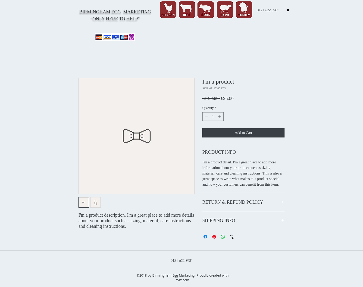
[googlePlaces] (288, 10)
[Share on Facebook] (205, 237)
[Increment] (220, 116)
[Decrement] (206, 116)
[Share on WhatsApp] (223, 237)
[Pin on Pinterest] (214, 237)
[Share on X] (232, 237)
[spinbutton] (213, 116)
